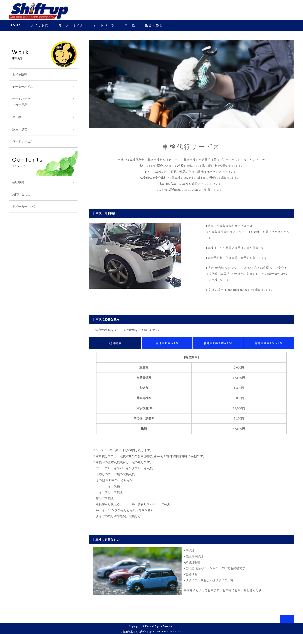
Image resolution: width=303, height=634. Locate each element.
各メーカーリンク (24, 206)
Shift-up (146, 626)
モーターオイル (71, 25)
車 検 (130, 25)
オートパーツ (104, 25)
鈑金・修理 (154, 25)
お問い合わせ (21, 194)
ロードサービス (22, 141)
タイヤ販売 (40, 25)
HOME (15, 25)
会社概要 (18, 182)
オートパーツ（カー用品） (21, 101)
